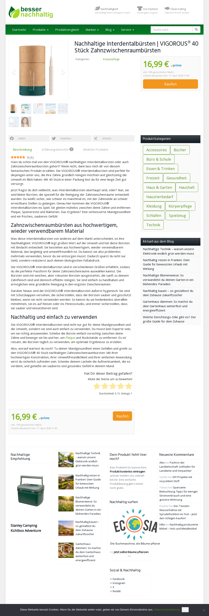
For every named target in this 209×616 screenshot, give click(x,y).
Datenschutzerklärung (167, 609)
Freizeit (153, 178)
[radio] (96, 386)
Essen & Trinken (160, 168)
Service (127, 30)
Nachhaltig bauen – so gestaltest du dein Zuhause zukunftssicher (168, 293)
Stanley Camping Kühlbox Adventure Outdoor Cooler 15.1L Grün (27, 528)
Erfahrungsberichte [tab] (57, 149)
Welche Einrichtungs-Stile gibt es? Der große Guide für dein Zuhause (169, 319)
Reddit (117, 591)
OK (185, 609)
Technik (153, 224)
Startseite (19, 30)
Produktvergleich (67, 30)
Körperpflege (111, 59)
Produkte (41, 30)
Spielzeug (177, 215)
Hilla (162, 524)
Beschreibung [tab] (22, 149)
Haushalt (187, 187)
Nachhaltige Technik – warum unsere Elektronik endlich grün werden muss (168, 251)
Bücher (180, 149)
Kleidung (154, 206)
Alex (162, 462)
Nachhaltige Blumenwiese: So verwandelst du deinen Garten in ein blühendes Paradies (168, 279)
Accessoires (156, 149)
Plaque (70, 338)
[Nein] (204, 610)
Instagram (119, 583)
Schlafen (153, 215)
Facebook (119, 579)
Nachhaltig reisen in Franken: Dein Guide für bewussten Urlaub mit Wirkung (166, 264)
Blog (110, 30)
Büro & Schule (158, 159)
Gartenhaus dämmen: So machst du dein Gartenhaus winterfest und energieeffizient (167, 305)
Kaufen (170, 84)
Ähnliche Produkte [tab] (95, 149)
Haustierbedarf (159, 196)
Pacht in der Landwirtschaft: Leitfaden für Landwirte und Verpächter (177, 466)
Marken (92, 30)
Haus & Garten (159, 187)
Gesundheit (177, 178)
